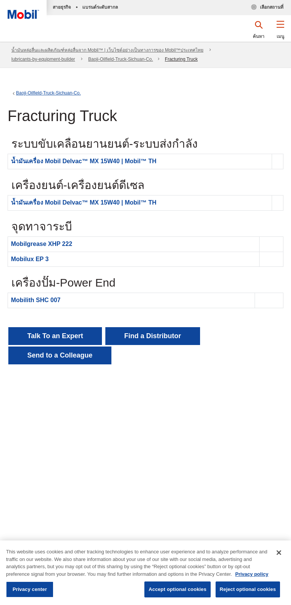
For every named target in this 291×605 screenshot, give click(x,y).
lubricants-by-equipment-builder (43, 59)
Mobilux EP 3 (29, 259)
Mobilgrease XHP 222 (41, 244)
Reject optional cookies (248, 589)
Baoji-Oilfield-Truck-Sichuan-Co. (120, 59)
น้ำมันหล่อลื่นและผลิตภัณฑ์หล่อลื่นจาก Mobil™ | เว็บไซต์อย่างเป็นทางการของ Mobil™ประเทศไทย (107, 50)
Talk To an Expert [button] (55, 336)
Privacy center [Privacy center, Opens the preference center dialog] (30, 589)
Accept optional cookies (178, 589)
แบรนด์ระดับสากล (100, 7)
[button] (280, 32)
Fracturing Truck (181, 59)
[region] (145, 572)
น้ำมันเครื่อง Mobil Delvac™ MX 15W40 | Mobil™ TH (83, 161)
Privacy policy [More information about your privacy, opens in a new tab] (251, 574)
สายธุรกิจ (62, 7)
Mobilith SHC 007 (36, 300)
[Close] (279, 552)
